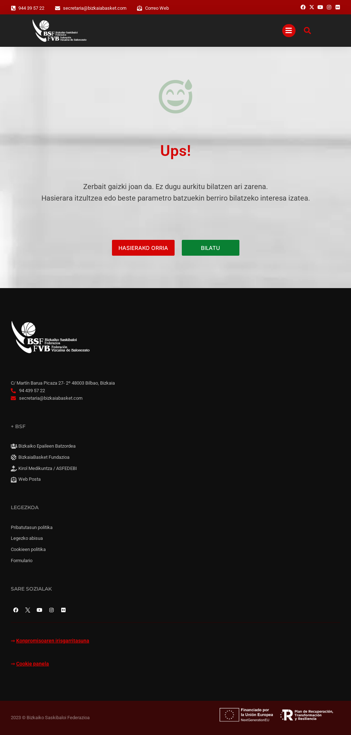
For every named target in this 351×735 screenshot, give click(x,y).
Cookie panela (32, 664)
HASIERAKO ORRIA (143, 248)
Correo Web (157, 8)
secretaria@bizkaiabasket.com (94, 8)
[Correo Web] (139, 8)
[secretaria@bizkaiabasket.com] (57, 8)
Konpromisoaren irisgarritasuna (52, 641)
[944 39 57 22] (13, 8)
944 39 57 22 (31, 8)
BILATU (210, 248)
